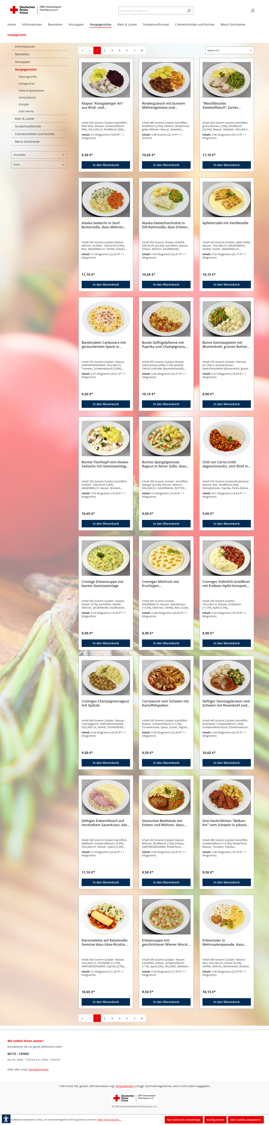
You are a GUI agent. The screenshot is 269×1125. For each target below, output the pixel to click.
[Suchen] (189, 10)
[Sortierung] (229, 50)
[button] (6, 1119)
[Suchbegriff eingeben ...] (152, 10)
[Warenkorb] (259, 9)
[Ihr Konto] (252, 10)
